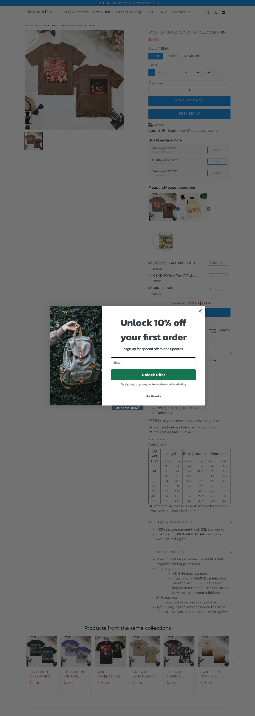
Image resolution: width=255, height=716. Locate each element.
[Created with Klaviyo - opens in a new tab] (127, 407)
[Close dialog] (200, 310)
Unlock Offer (153, 375)
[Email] (153, 362)
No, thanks (153, 396)
